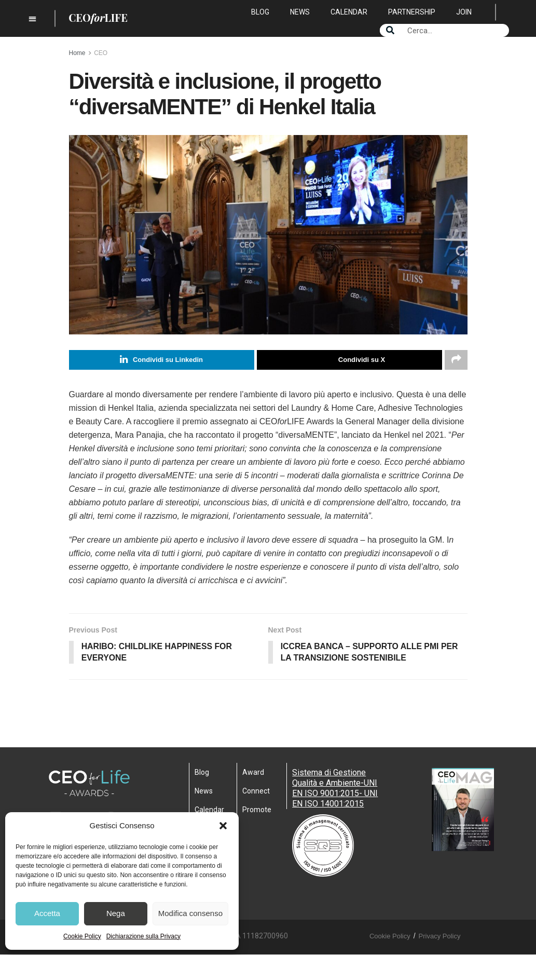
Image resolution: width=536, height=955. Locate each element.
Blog (260, 12)
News (300, 12)
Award (253, 773)
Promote (256, 810)
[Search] (390, 30)
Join (464, 12)
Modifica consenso (190, 913)
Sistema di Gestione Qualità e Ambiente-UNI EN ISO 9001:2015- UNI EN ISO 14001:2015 (335, 788)
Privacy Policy (440, 936)
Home (77, 53)
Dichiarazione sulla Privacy (143, 936)
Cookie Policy (82, 936)
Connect (256, 791)
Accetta (47, 913)
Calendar (349, 12)
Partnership (411, 12)
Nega (115, 913)
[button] (223, 826)
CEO (100, 53)
